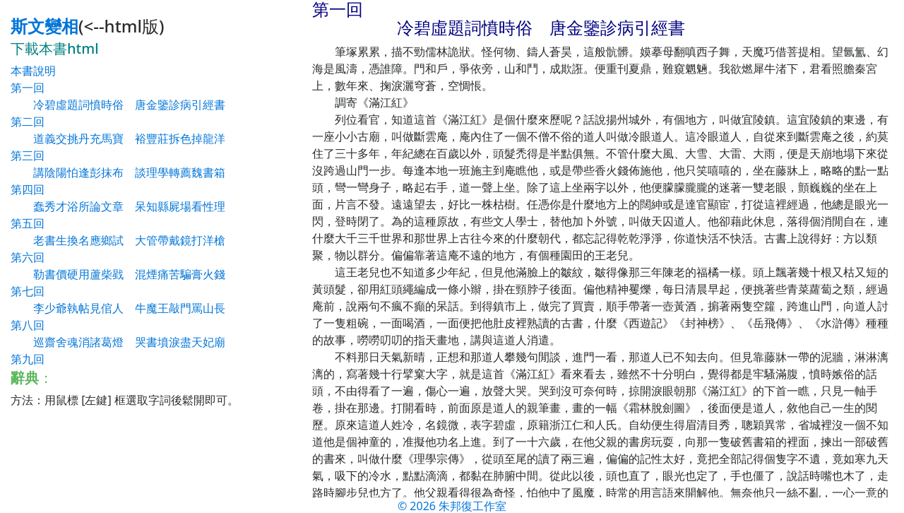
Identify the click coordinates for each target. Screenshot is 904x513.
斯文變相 (44, 25)
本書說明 (33, 70)
